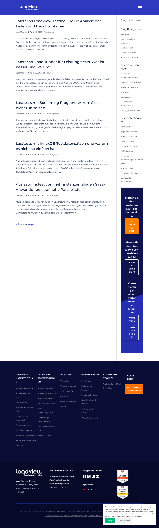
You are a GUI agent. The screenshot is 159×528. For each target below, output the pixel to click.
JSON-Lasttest (127, 151)
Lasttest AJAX (127, 97)
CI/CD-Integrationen (90, 418)
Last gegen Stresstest (130, 110)
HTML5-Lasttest (128, 141)
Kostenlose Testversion (134, 389)
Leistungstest (50, 73)
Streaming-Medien (68, 401)
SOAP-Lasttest (127, 168)
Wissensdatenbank (24, 388)
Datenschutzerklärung (55, 516)
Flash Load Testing (129, 136)
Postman (64, 396)
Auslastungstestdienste (26, 435)
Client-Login (131, 377)
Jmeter (63, 406)
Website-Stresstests (46, 398)
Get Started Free (132, 226)
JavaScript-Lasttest (129, 146)
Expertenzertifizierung (26, 440)
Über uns (20, 445)
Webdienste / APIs (68, 391)
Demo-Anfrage (22, 402)
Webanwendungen (68, 386)
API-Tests (125, 34)
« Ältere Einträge (25, 224)
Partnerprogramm (24, 425)
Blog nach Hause (131, 20)
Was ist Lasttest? (45, 388)
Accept (110, 520)
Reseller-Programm (24, 430)
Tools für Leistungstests (131, 82)
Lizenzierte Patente (96, 516)
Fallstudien (49, 32)
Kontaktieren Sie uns (58, 487)
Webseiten (64, 381)
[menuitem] (90, 489)
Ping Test (107, 388)
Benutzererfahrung (129, 57)
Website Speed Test (112, 384)
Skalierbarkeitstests (129, 87)
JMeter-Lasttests (45, 435)
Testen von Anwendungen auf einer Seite (132, 159)
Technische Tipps (128, 53)
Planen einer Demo (132, 267)
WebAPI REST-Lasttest (131, 173)
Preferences (124, 520)
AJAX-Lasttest (127, 127)
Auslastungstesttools (47, 393)
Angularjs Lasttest (129, 132)
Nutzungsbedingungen (76, 516)
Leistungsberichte (89, 395)
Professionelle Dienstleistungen (132, 327)
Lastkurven (86, 381)
